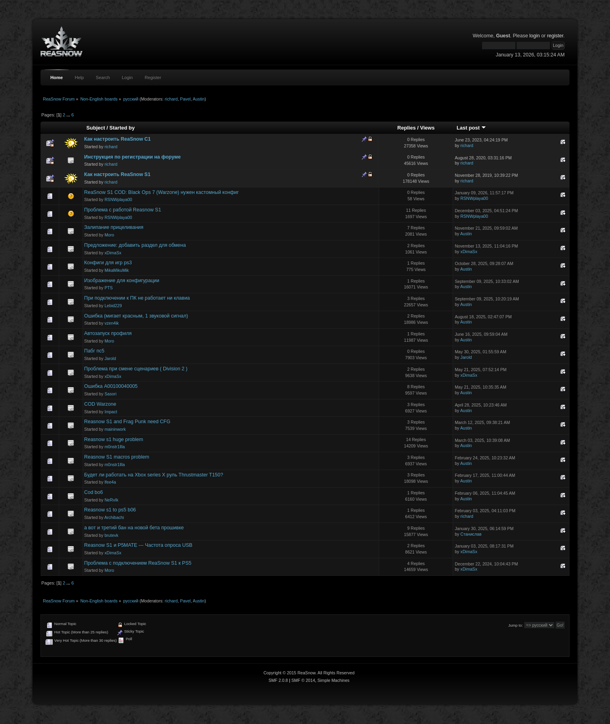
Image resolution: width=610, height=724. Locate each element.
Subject (95, 128)
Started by (122, 128)
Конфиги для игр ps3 (108, 262)
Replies (406, 128)
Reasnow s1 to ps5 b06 (110, 510)
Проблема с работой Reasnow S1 (122, 210)
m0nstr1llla (115, 446)
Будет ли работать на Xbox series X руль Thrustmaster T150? (153, 475)
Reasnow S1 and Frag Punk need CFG (127, 421)
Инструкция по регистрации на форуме (132, 157)
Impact (111, 411)
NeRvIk (111, 500)
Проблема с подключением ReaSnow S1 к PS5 (138, 563)
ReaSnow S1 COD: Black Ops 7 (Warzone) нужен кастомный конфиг (161, 192)
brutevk (111, 535)
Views (427, 128)
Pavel (185, 99)
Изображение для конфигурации (121, 280)
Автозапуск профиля (108, 333)
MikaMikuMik (117, 270)
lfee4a (110, 482)
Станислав (471, 534)
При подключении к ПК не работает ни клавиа (137, 298)
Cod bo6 (93, 492)
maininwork (115, 429)
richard (171, 99)
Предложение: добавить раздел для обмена (135, 245)
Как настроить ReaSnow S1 (117, 174)
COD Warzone (100, 404)
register (555, 36)
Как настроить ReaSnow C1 (117, 139)
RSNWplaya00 (118, 199)
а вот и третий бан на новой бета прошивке (134, 527)
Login (127, 77)
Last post (471, 128)
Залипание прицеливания (113, 227)
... (68, 114)
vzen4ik (112, 323)
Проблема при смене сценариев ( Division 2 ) (136, 369)
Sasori (110, 393)
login (534, 36)
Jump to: (515, 625)
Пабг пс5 (94, 351)
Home (56, 77)
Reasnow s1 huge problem (113, 439)
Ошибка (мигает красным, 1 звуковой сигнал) (136, 316)
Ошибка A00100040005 (111, 386)
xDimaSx (113, 252)
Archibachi (114, 517)
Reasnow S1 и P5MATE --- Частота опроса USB (138, 545)
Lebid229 (113, 305)
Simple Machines (334, 680)
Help (79, 77)
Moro (109, 234)
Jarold (110, 358)
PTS (109, 287)
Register (153, 77)
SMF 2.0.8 (278, 680)
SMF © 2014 (303, 680)
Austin (199, 99)
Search (103, 77)
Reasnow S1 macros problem (116, 457)
